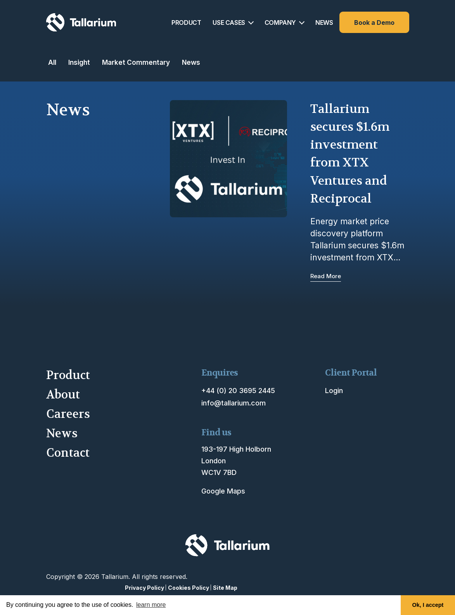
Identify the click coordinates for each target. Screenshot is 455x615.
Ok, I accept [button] (428, 605)
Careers (68, 414)
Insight (79, 62)
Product (68, 375)
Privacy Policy (144, 587)
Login (334, 390)
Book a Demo (374, 22)
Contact (68, 453)
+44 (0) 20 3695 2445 (238, 390)
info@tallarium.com (233, 403)
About (63, 394)
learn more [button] (151, 604)
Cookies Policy (188, 587)
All (52, 62)
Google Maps (223, 491)
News (191, 62)
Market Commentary (136, 62)
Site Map (225, 587)
